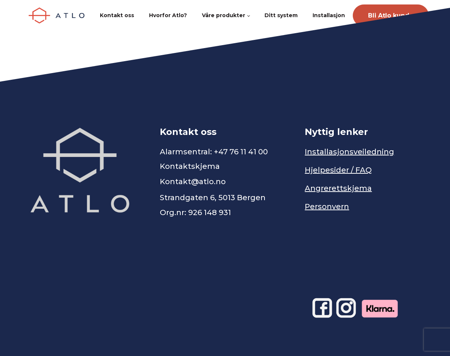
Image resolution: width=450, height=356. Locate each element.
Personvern (327, 206)
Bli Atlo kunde (390, 15)
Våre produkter (223, 15)
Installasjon (329, 15)
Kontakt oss (117, 15)
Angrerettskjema (338, 188)
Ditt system (281, 15)
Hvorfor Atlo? (168, 15)
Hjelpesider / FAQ (338, 170)
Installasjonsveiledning (349, 151)
